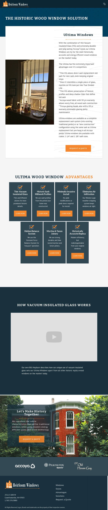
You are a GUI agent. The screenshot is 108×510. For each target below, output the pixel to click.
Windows (58, 485)
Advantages (59, 492)
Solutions (58, 496)
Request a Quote (62, 499)
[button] (104, 4)
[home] (15, 4)
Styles (57, 488)
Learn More (21, 213)
